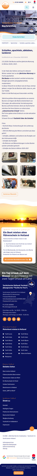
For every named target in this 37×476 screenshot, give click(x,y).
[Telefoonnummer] (18, 2)
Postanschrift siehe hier (10, 301)
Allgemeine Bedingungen (9, 444)
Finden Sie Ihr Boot (19, 37)
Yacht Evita (7, 344)
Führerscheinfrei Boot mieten (11, 374)
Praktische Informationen (10, 412)
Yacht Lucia (7, 334)
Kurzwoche (22, 254)
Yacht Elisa (22, 344)
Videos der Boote (24, 353)
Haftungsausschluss (8, 442)
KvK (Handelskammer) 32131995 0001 (14, 299)
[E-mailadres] (25, 2)
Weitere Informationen (18, 470)
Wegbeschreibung (8, 418)
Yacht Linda (7, 353)
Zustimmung (18, 473)
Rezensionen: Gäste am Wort (11, 378)
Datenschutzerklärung (9, 446)
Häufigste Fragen (8, 409)
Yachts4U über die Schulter (23, 118)
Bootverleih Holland (9, 415)
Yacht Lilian (23, 337)
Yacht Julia (22, 350)
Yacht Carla (7, 337)
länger (8, 256)
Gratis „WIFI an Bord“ (9, 391)
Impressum (6, 425)
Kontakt (5, 405)
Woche (31, 254)
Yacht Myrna (23, 340)
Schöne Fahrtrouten (9, 384)
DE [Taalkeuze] (29, 2)
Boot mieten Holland (9, 371)
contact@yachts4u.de (10, 307)
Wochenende (11, 254)
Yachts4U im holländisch (10, 421)
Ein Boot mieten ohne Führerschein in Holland (16, 238)
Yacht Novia (7, 340)
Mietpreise (7, 357)
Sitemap (5, 448)
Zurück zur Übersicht (9, 194)
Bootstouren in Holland (10, 387)
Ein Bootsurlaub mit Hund (10, 381)
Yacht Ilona (7, 347)
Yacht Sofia (7, 350)
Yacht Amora (23, 347)
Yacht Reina (23, 334)
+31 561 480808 (9, 305)
